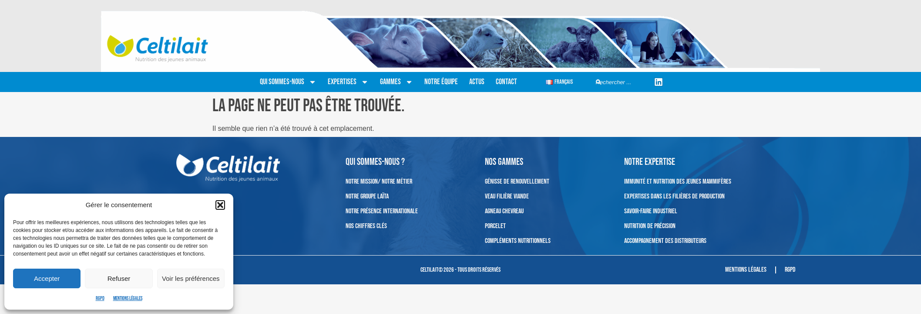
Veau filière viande (507, 196)
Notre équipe (441, 81)
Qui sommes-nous (288, 82)
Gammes (396, 82)
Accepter (47, 278)
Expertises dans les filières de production (674, 196)
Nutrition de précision (650, 226)
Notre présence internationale (382, 211)
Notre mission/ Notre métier (379, 181)
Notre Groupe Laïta (367, 196)
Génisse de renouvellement (517, 181)
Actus (476, 81)
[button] (220, 205)
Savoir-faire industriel (650, 211)
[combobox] (622, 82)
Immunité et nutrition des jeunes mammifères (677, 181)
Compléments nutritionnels (518, 241)
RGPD (100, 298)
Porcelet (495, 226)
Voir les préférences (191, 278)
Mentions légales (127, 298)
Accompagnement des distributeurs (665, 241)
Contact (506, 81)
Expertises (348, 82)
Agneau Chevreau (504, 211)
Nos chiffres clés (366, 226)
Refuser (119, 278)
